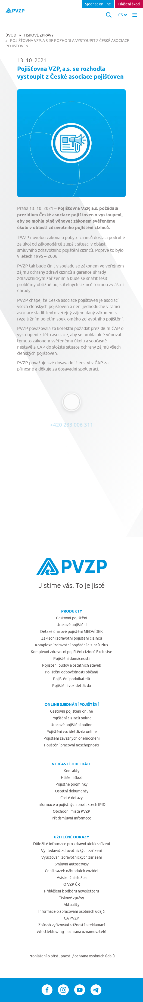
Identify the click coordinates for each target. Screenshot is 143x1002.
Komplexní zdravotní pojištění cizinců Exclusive (71, 652)
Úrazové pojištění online (71, 725)
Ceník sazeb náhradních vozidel (71, 871)
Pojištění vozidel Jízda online (71, 731)
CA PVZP (71, 918)
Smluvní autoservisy (72, 864)
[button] (122, 15)
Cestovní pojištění (71, 618)
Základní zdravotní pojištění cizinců (71, 638)
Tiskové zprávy (39, 35)
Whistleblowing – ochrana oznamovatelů (71, 932)
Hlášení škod (129, 4)
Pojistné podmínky (71, 784)
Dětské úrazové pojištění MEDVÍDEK (71, 631)
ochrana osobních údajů (94, 956)
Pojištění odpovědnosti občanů (71, 672)
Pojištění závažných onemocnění (71, 738)
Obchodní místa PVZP (71, 811)
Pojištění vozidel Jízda (71, 685)
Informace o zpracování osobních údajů (71, 911)
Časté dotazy (71, 798)
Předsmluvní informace (71, 818)
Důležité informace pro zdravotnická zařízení (71, 844)
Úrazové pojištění (72, 625)
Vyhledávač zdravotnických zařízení (71, 850)
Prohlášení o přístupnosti (50, 956)
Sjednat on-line (98, 4)
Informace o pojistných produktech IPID (71, 804)
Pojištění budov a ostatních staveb (71, 665)
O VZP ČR (71, 884)
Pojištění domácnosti (71, 658)
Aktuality (71, 904)
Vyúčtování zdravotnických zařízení (71, 857)
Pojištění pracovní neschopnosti (71, 745)
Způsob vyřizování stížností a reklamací (71, 925)
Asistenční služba (71, 877)
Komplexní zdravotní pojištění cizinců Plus (71, 645)
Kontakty (71, 771)
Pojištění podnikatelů (71, 679)
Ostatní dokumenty (71, 791)
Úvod (10, 35)
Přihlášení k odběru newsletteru (71, 891)
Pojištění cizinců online (71, 718)
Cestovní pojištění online (71, 711)
